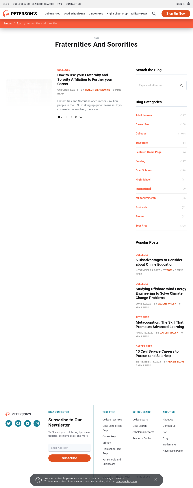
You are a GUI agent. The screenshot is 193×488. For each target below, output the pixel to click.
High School (143, 179)
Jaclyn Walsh (167, 303)
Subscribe (69, 458)
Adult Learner (144, 115)
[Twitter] (8, 423)
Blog (6, 4)
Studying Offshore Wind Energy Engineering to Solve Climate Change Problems (161, 293)
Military (107, 442)
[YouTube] (27, 423)
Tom (169, 270)
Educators (142, 142)
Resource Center (142, 438)
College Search (141, 419)
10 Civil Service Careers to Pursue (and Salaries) (157, 353)
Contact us (73, 4)
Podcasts (141, 207)
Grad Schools (144, 170)
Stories (140, 216)
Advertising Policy (173, 450)
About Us (168, 419)
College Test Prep (112, 419)
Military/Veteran (146, 198)
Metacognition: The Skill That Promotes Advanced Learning (160, 324)
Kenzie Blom (176, 361)
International (143, 188)
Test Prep (141, 225)
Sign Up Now (175, 13)
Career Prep (96, 13)
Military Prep (139, 13)
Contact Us (169, 425)
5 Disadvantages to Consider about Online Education (159, 262)
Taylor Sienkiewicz (97, 89)
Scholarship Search (143, 432)
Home (8, 23)
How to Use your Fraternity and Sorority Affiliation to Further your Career (84, 79)
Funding (140, 161)
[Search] (154, 13)
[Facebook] (18, 423)
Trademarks (169, 444)
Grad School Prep (74, 13)
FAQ (59, 4)
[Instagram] (37, 423)
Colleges (63, 69)
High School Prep (117, 13)
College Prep (52, 13)
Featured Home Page (149, 152)
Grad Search (140, 425)
